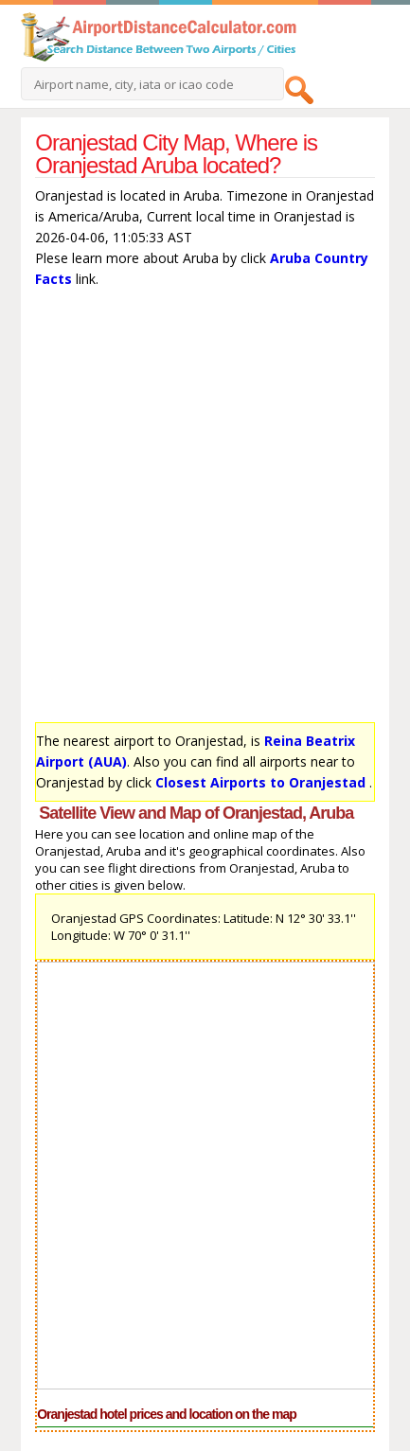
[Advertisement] (205, 510)
